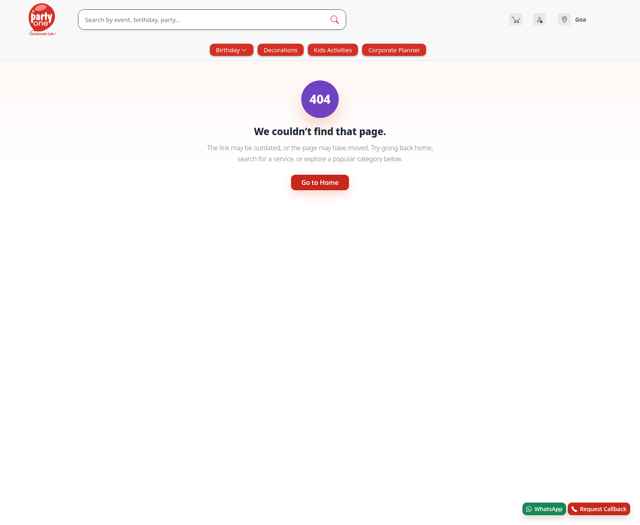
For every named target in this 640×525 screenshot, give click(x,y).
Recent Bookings (413, 485)
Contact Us (288, 435)
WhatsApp (544, 509)
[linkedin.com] (127, 447)
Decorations (281, 50)
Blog (280, 452)
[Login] (539, 19)
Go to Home (319, 182)
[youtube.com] (78, 447)
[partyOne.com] (42, 19)
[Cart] (515, 19)
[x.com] (53, 447)
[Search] (201, 19)
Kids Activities (333, 50)
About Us (286, 418)
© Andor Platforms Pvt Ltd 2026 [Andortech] (61, 510)
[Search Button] (335, 19)
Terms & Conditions (417, 435)
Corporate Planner (394, 50)
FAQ (397, 418)
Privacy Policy (409, 468)
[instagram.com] (102, 447)
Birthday (231, 50)
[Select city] (584, 19)
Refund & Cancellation (420, 452)
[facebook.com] (29, 447)
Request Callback (599, 509)
